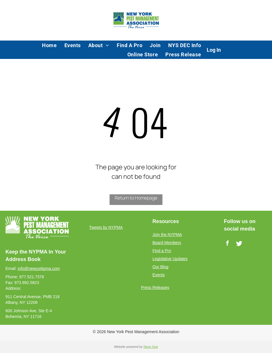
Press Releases (155, 287)
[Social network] (239, 244)
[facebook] (227, 244)
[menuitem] (49, 45)
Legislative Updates (169, 258)
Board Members (166, 242)
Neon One (150, 346)
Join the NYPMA (167, 234)
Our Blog (160, 266)
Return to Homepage (136, 198)
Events (158, 275)
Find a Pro (161, 250)
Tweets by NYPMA (106, 227)
